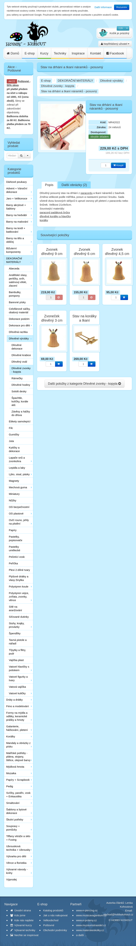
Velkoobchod (50, 920)
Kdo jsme (18, 915)
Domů (13, 53)
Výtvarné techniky (22, 930)
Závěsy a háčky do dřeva (21, 413)
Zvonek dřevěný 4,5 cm (117, 252)
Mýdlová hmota (15, 766)
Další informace (103, 7)
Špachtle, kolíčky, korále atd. (20, 401)
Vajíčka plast (16, 660)
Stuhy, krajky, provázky (16, 625)
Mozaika (11, 773)
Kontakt (95, 53)
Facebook (115, 53)
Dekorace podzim (19, 318)
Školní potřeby (14, 819)
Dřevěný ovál (19, 361)
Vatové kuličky (17, 693)
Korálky (10, 736)
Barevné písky (17, 302)
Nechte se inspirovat (24, 935)
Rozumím (121, 7)
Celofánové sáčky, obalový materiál (19, 310)
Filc (11, 427)
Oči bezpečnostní (19, 506)
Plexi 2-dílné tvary (19, 569)
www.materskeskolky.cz (90, 930)
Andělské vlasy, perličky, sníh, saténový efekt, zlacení (18, 280)
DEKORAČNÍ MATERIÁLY (14, 260)
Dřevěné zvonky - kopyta (21, 370)
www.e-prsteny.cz (86, 920)
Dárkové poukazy (16, 181)
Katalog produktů (53, 910)
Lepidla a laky (17, 467)
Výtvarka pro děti (16, 856)
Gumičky (14, 434)
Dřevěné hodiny (21, 384)
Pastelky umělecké (14, 548)
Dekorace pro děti (19, 325)
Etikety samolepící (19, 421)
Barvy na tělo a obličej (15, 240)
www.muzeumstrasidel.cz (91, 925)
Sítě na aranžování (15, 608)
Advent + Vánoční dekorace (16, 190)
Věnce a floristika (16, 862)
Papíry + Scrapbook (18, 779)
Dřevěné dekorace (17, 347)
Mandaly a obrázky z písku (18, 744)
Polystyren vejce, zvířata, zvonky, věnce (19, 597)
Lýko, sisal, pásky (19, 474)
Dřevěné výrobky (19, 338)
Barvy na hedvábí (16, 215)
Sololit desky (19, 391)
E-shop (30, 53)
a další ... (81, 935)
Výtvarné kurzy (21, 925)
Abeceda (14, 268)
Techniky (60, 53)
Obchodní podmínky (55, 930)
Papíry (12, 530)
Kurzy (44, 53)
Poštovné (23, 81)
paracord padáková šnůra (55, 212)
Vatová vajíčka (17, 686)
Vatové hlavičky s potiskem (19, 668)
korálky (44, 220)
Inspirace (78, 53)
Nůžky (12, 500)
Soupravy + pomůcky (13, 828)
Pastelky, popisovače (15, 538)
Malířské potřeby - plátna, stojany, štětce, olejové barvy (18, 757)
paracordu (87, 192)
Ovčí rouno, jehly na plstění (19, 522)
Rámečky (17, 378)
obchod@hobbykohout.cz (118, 914)
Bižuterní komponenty (13, 250)
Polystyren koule (18, 586)
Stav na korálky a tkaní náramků (84, 320)
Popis (49, 185)
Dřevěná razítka (18, 331)
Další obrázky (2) (74, 185)
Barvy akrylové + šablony (16, 206)
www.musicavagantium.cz (91, 915)
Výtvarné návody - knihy (17, 871)
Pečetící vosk (17, 556)
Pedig (9, 786)
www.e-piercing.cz (87, 910)
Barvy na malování (17, 221)
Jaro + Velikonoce (16, 198)
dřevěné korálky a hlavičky (55, 216)
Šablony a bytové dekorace (16, 811)
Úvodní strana (20, 910)
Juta (11, 441)
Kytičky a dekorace (14, 449)
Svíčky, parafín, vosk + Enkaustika (18, 794)
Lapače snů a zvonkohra (17, 459)
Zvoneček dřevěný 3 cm (52, 318)
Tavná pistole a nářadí (18, 641)
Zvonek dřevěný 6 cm (84, 252)
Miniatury (14, 493)
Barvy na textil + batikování (15, 230)
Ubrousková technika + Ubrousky (18, 848)
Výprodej (11, 879)
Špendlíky (15, 633)
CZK (121, 28)
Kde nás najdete (22, 920)
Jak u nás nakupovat (55, 915)
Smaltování (12, 802)
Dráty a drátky (14, 699)
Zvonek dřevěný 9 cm (52, 252)
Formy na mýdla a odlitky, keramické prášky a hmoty (16, 716)
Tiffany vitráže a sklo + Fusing (18, 838)
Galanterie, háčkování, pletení (17, 728)
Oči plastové (16, 513)
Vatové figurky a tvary (18, 678)
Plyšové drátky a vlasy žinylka (18, 578)
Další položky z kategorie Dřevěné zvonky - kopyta (84, 383)
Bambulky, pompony (15, 294)
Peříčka (13, 563)
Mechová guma (18, 487)
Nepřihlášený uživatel (115, 43)
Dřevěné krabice (21, 355)
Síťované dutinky (19, 616)
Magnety (14, 480)
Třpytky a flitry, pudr (17, 651)
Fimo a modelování (17, 706)
